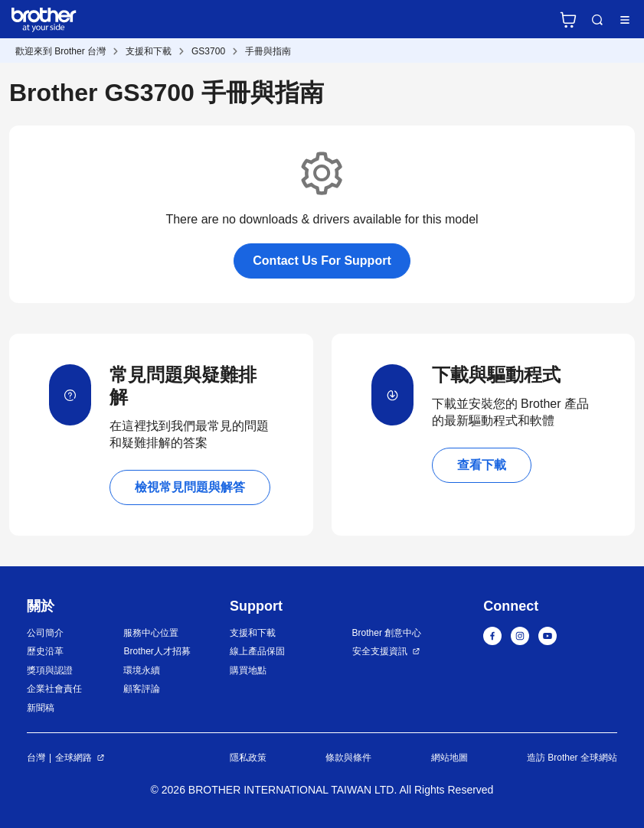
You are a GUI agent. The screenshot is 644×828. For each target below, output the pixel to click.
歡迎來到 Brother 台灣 (60, 51)
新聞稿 (40, 707)
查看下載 (481, 464)
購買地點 (248, 670)
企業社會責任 (54, 688)
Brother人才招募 (156, 651)
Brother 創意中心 (387, 633)
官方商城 (568, 20)
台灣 (36, 757)
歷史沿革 (45, 651)
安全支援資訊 (379, 651)
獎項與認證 (50, 670)
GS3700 (208, 51)
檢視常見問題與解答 (190, 487)
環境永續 (141, 670)
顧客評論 (141, 688)
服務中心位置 (150, 633)
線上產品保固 (257, 651)
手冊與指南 (268, 51)
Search (597, 20)
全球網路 (73, 757)
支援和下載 (149, 51)
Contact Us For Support (322, 260)
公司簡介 (45, 633)
